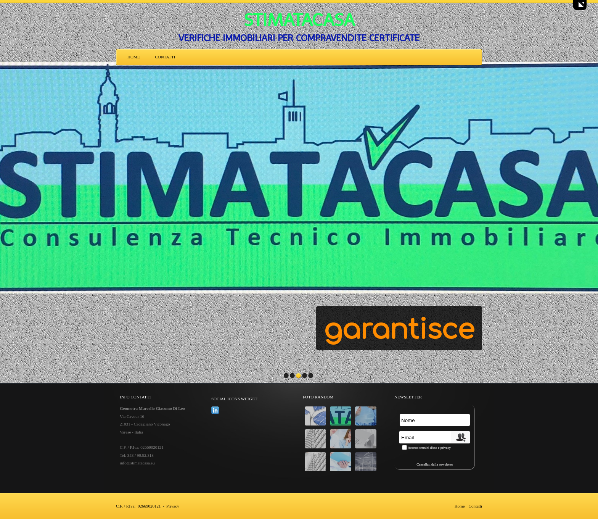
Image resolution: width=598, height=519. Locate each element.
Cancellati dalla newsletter (434, 464)
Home (133, 57)
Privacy (172, 506)
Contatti (165, 57)
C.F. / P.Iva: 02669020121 (138, 506)
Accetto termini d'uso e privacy (429, 448)
